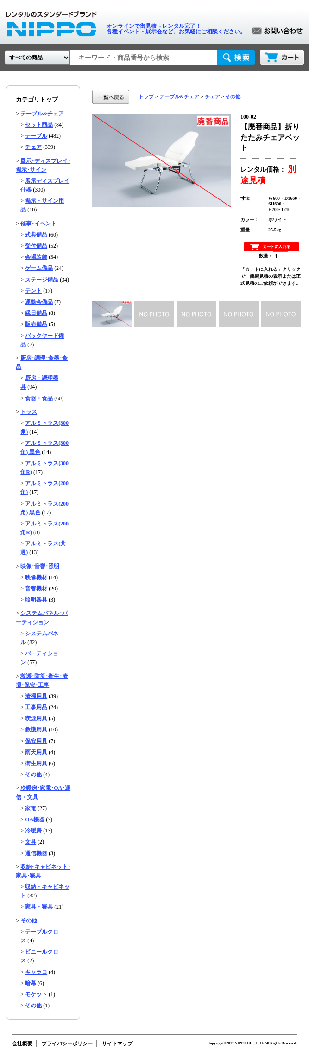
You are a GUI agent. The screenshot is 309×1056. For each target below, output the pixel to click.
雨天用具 (36, 752)
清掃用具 (36, 696)
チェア (33, 147)
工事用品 (36, 707)
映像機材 (36, 577)
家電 (30, 808)
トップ (146, 96)
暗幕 (30, 983)
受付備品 (36, 246)
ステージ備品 (41, 279)
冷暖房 (33, 830)
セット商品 (39, 125)
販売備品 (36, 324)
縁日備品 (36, 313)
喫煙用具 (36, 718)
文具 (30, 841)
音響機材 (36, 588)
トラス (28, 412)
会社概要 (22, 1043)
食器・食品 (39, 398)
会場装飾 (36, 257)
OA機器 (34, 819)
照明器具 (36, 599)
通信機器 (36, 853)
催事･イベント (38, 223)
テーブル (36, 136)
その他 (33, 774)
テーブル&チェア (42, 113)
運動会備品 (39, 302)
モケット (36, 994)
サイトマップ (117, 1043)
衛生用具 (36, 763)
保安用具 (36, 741)
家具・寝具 (39, 906)
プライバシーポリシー (67, 1043)
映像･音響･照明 (39, 566)
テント (33, 291)
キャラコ (36, 972)
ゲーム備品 (39, 268)
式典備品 (36, 234)
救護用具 (36, 729)
